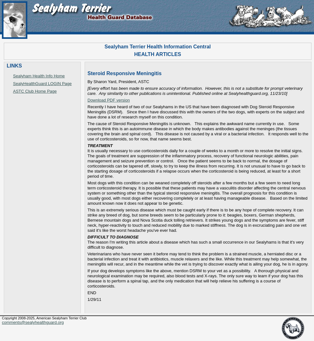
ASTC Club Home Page (35, 91)
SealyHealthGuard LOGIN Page (42, 83)
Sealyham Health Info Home (39, 76)
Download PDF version (108, 100)
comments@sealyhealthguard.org (33, 322)
